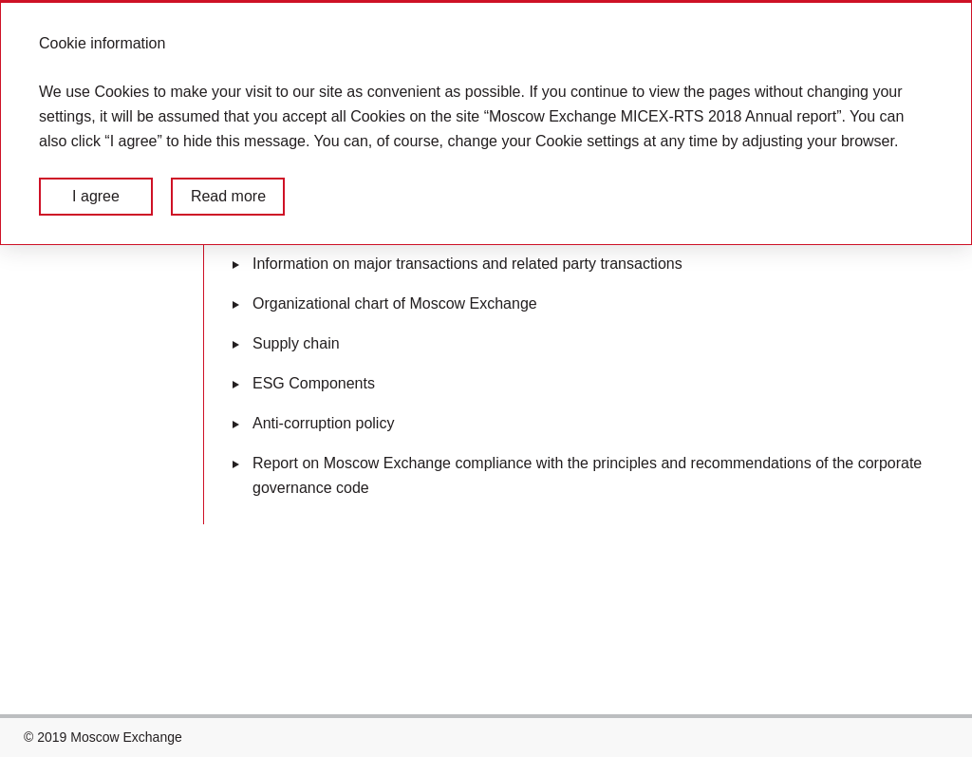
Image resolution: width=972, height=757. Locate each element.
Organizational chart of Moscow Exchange (394, 303)
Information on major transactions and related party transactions (467, 263)
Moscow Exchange (126, 737)
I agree (96, 196)
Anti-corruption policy (323, 423)
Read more (228, 196)
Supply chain (296, 343)
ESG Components (313, 383)
